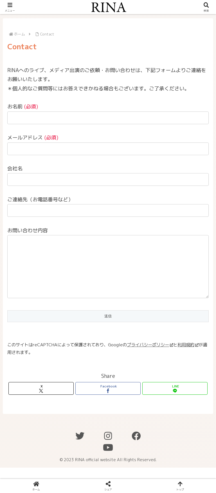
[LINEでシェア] (175, 399)
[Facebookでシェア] (108, 399)
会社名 (14, 168)
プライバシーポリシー (150, 356)
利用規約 (188, 356)
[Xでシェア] (41, 399)
